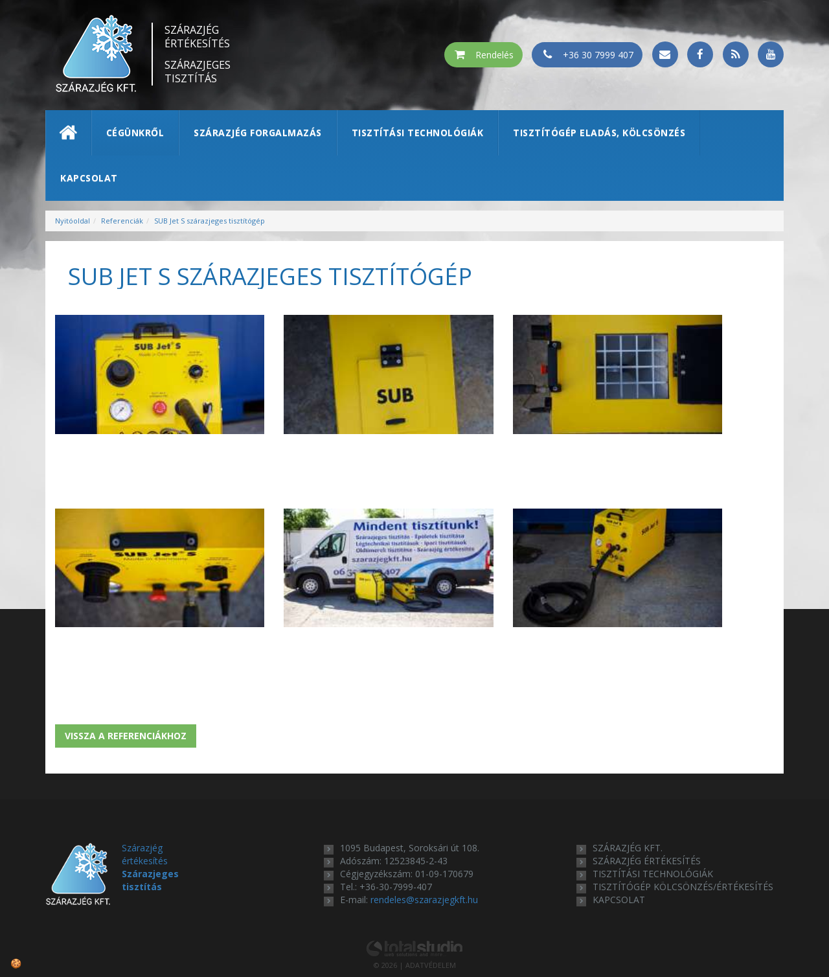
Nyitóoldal (72, 220)
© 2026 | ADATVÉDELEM (415, 914)
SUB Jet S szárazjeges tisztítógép (209, 220)
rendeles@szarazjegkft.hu (424, 849)
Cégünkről (135, 132)
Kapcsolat (89, 178)
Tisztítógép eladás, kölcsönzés (599, 132)
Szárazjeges (198, 72)
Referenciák (122, 220)
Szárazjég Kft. (628, 797)
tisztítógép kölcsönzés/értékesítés (683, 836)
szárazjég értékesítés (647, 810)
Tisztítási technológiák (418, 132)
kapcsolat (619, 849)
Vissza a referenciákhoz (126, 685)
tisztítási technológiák (653, 823)
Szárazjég (198, 37)
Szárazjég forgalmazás (258, 132)
